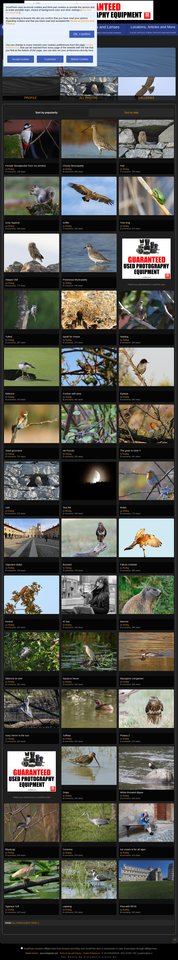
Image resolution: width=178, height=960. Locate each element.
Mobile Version (32, 953)
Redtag (11, 169)
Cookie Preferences (91, 953)
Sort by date (131, 112)
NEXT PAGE (32, 923)
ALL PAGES (17, 923)
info (163, 285)
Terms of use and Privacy (70, 953)
